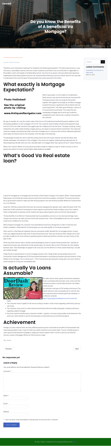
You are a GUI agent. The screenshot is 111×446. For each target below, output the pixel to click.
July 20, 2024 (8, 63)
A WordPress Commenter (94, 70)
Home (86, 4)
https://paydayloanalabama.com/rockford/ (59, 299)
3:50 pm (17, 63)
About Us (95, 4)
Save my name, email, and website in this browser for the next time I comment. (31, 420)
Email (5, 404)
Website (6, 412)
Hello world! (89, 73)
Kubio (74, 442)
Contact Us (105, 4)
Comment (7, 371)
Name (5, 396)
